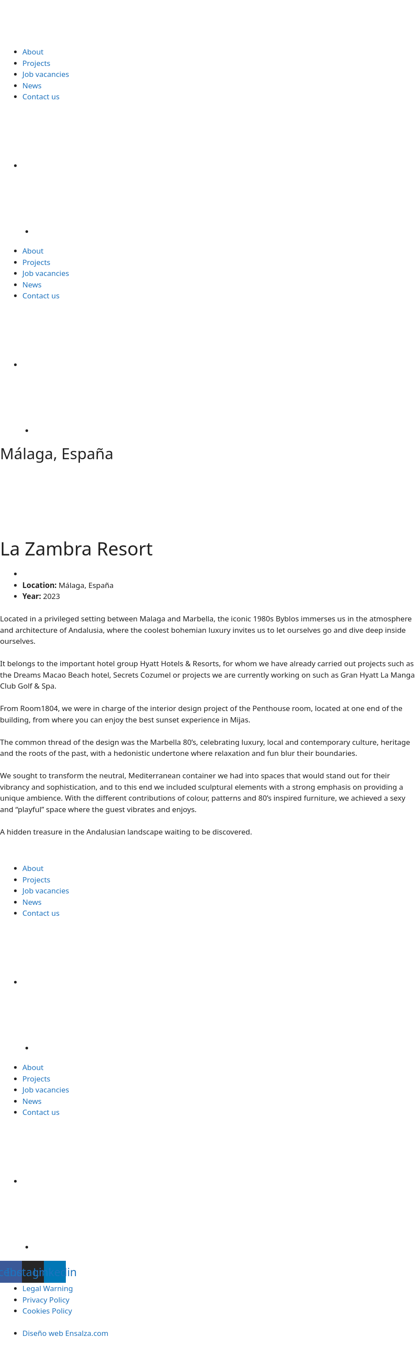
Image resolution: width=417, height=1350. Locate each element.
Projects (36, 63)
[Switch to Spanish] (225, 201)
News (32, 85)
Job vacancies (45, 74)
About (32, 52)
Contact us (41, 96)
